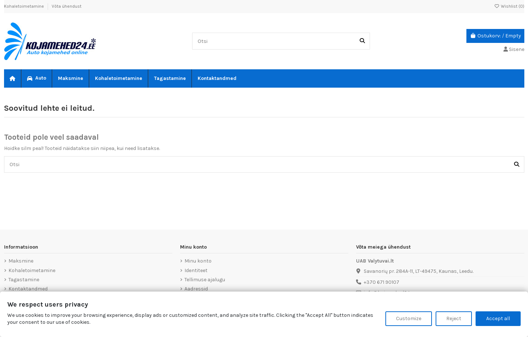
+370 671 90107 (381, 282)
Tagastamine (23, 279)
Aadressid (196, 289)
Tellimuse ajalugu (204, 279)
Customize (408, 318)
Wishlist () (509, 6)
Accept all (498, 318)
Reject (453, 318)
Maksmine (20, 261)
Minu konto (198, 261)
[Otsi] (362, 41)
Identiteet (196, 270)
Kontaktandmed (28, 289)
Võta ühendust (66, 6)
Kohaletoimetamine (24, 6)
